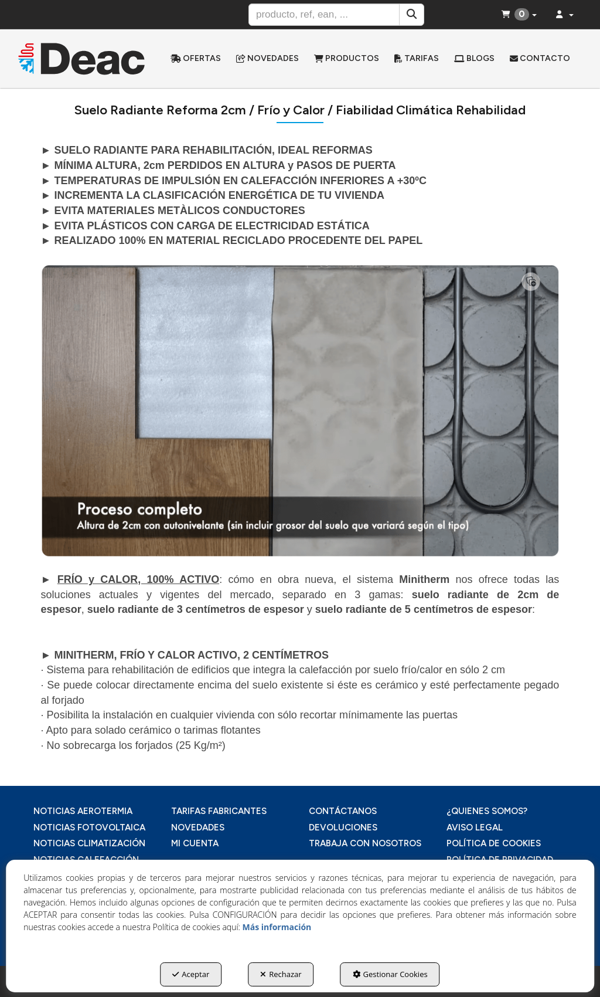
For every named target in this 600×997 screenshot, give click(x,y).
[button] (82, 59)
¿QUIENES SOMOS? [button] (486, 811)
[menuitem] (196, 58)
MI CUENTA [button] (195, 843)
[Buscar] (411, 15)
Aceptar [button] (190, 974)
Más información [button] (277, 926)
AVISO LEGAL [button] (474, 827)
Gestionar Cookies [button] (390, 974)
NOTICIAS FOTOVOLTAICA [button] (89, 827)
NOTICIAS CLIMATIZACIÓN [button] (89, 843)
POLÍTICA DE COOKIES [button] (493, 843)
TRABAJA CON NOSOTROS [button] (365, 843)
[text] (324, 15)
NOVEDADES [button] (197, 827)
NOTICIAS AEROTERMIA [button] (82, 811)
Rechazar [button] (280, 974)
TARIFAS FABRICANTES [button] (219, 811)
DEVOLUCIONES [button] (343, 827)
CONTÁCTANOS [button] (343, 811)
